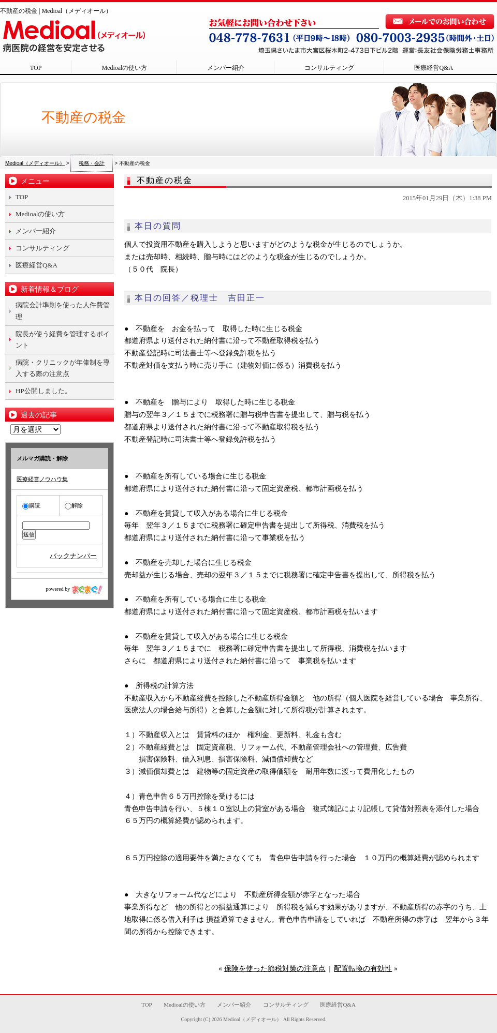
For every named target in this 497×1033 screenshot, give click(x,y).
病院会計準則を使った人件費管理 (63, 310)
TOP (35, 67)
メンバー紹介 (225, 67)
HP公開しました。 (43, 391)
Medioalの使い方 (124, 67)
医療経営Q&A (433, 67)
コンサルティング (329, 67)
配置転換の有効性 (363, 968)
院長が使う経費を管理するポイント (63, 339)
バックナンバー (73, 556)
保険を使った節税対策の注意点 (275, 968)
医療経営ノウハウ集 (42, 479)
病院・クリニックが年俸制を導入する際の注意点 (63, 368)
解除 (74, 505)
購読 (31, 505)
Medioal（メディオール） (252, 1019)
